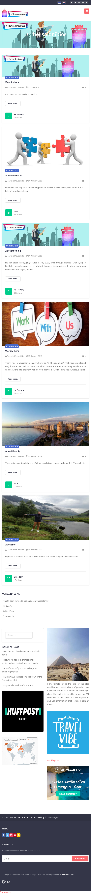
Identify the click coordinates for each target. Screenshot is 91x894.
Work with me (12, 351)
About (25, 817)
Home (17, 817)
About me (10, 544)
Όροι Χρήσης (12, 82)
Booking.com (53, 760)
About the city (12, 451)
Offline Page (8, 611)
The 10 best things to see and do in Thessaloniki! (25, 601)
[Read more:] (13, 103)
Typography (8, 616)
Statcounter (6, 892)
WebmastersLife (68, 875)
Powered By (6, 882)
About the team (13, 175)
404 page (7, 606)
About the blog (13, 251)
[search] (19, 635)
